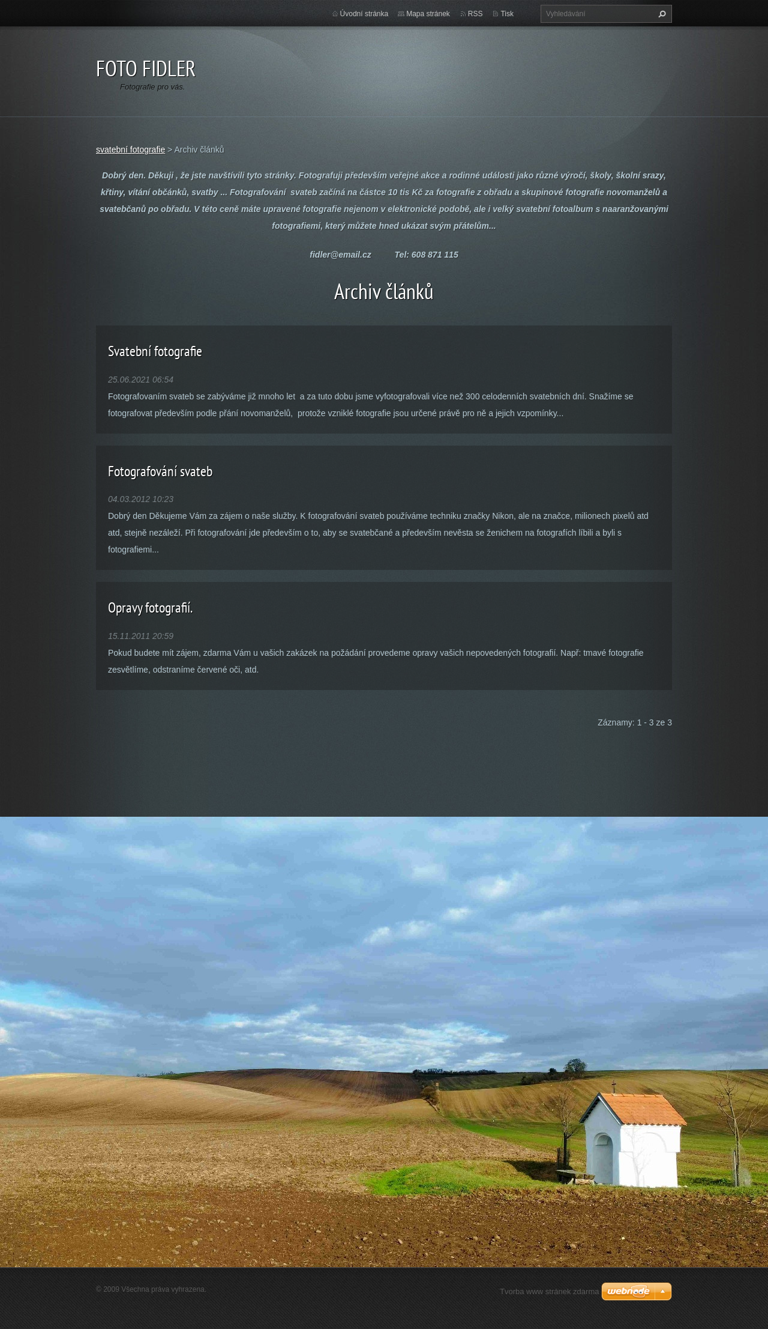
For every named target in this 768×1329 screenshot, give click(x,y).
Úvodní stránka (364, 14)
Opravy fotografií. (150, 607)
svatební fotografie (130, 149)
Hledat (661, 14)
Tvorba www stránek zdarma (549, 1291)
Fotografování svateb (160, 471)
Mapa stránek (428, 14)
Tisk (507, 14)
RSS (475, 14)
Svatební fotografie (155, 351)
